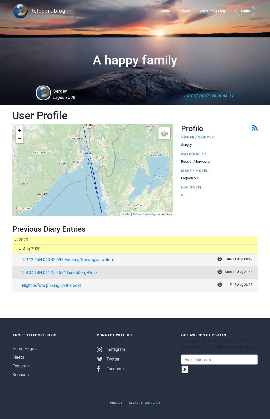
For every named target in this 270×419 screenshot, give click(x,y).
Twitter (108, 359)
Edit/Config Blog (212, 11)
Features (20, 365)
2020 (23, 239)
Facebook (111, 369)
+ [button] (19, 131)
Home (165, 11)
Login (245, 11)
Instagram (111, 349)
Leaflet (126, 214)
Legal (133, 403)
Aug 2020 (31, 248)
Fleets (185, 11)
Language (152, 403)
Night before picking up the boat (51, 285)
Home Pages (24, 348)
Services (20, 374)
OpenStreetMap (146, 214)
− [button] (19, 139)
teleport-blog (38, 11)
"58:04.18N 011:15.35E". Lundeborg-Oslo (59, 272)
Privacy (116, 403)
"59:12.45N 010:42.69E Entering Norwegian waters (68, 259)
